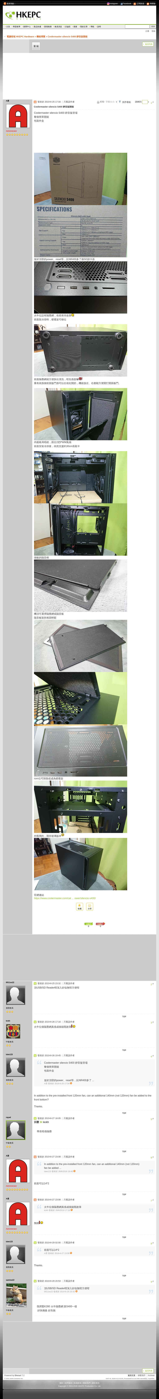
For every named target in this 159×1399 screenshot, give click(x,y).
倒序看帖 (126, 102)
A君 (7, 101)
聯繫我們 (141, 1375)
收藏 (80, 909)
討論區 (67, 27)
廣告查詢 (95, 1383)
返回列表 (148, 44)
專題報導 (16, 27)
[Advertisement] (79, 76)
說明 (99, 27)
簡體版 (151, 3)
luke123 (9, 1054)
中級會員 (9, 1042)
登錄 (153, 31)
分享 (90, 909)
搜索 (75, 27)
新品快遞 (37, 27)
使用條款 (68, 1383)
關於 (61, 1383)
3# (41, 1122)
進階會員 (9, 1008)
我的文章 (84, 27)
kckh (8, 1021)
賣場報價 (48, 27)
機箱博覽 (40, 36)
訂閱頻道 (138, 3)
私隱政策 (77, 1383)
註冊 (147, 31)
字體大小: (110, 102)
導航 (92, 27)
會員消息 (58, 27)
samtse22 (10, 1280)
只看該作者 (69, 102)
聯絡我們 (86, 1383)
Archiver (151, 1375)
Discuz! (18, 1375)
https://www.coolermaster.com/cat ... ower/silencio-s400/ (65, 898)
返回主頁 (131, 1375)
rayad (8, 1117)
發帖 (36, 46)
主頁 (8, 27)
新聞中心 (27, 27)
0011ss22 (10, 982)
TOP (124, 1017)
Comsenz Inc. (18, 1378)
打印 (102, 102)
